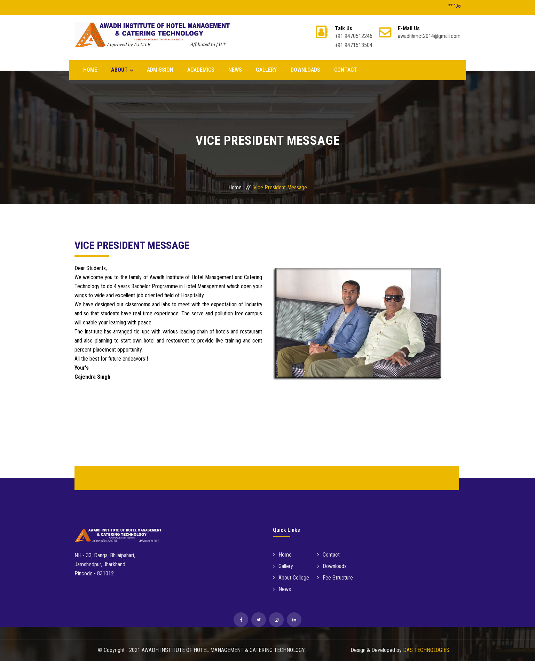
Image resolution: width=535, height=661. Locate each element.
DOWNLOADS (305, 69)
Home (90, 69)
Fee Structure (335, 577)
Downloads (332, 566)
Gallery (283, 566)
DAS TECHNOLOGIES (426, 650)
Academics (200, 69)
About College (291, 577)
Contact (328, 554)
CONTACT (345, 69)
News (282, 589)
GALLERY (266, 69)
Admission (160, 69)
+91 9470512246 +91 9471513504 (353, 36)
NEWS (235, 69)
